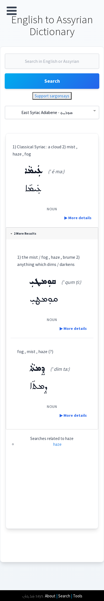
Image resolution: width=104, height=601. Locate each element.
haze (57, 444)
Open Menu (12, 11)
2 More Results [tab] (23, 233)
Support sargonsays (52, 96)
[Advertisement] (52, 494)
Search (52, 81)
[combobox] (52, 63)
